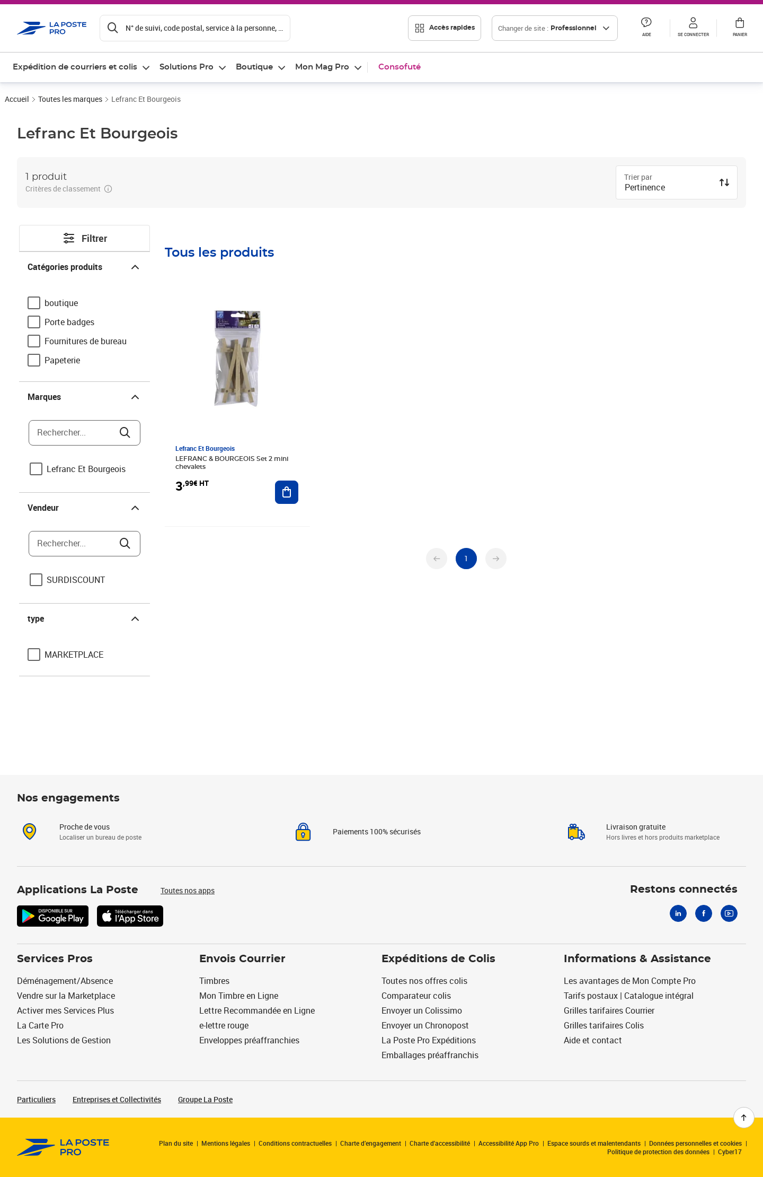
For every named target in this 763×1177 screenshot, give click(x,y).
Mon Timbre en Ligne (238, 995)
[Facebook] (703, 913)
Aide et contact (593, 1040)
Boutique (254, 67)
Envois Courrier (242, 959)
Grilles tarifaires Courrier (609, 1010)
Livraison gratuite (636, 827)
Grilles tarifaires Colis (604, 1025)
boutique (61, 303)
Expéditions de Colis (438, 959)
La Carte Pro (40, 1025)
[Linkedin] (678, 913)
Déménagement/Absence (65, 981)
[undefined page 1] (466, 558)
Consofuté (399, 67)
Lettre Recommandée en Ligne (257, 1010)
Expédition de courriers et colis (75, 67)
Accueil (17, 99)
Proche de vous (84, 827)
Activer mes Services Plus (65, 1010)
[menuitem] (81, 67)
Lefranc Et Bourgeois (86, 469)
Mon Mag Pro (322, 67)
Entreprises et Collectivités (117, 1099)
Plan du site (176, 1143)
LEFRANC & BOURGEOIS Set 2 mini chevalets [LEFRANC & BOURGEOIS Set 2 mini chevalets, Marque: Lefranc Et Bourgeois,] (231, 463)
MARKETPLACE (74, 654)
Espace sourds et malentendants (594, 1143)
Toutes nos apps (188, 890)
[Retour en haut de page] (744, 1117)
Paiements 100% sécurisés (377, 831)
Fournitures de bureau (86, 341)
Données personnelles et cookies (695, 1143)
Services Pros (55, 959)
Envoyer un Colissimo (422, 1010)
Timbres (214, 981)
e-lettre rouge (224, 1025)
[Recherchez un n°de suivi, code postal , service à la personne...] (195, 28)
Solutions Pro (186, 67)
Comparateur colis (416, 995)
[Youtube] (729, 913)
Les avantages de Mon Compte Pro (630, 981)
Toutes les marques (70, 99)
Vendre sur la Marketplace (66, 995)
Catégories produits (84, 266)
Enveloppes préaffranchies (249, 1040)
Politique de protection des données (658, 1151)
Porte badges (69, 322)
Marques (84, 396)
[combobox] (668, 188)
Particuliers (36, 1099)
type (84, 618)
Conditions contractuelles (295, 1143)
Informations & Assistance (637, 959)
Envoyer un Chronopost (425, 1025)
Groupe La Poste (205, 1099)
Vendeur (84, 507)
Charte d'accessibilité (440, 1143)
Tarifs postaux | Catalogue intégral (629, 995)
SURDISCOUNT (76, 580)
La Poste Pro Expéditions (429, 1040)
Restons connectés (684, 889)
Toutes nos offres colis (424, 981)
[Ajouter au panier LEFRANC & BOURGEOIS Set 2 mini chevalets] (286, 492)
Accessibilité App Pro (508, 1143)
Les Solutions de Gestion (64, 1040)
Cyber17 (730, 1151)
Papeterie (62, 360)
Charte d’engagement (370, 1143)
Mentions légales (225, 1143)
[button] (646, 28)
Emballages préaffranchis (430, 1055)
